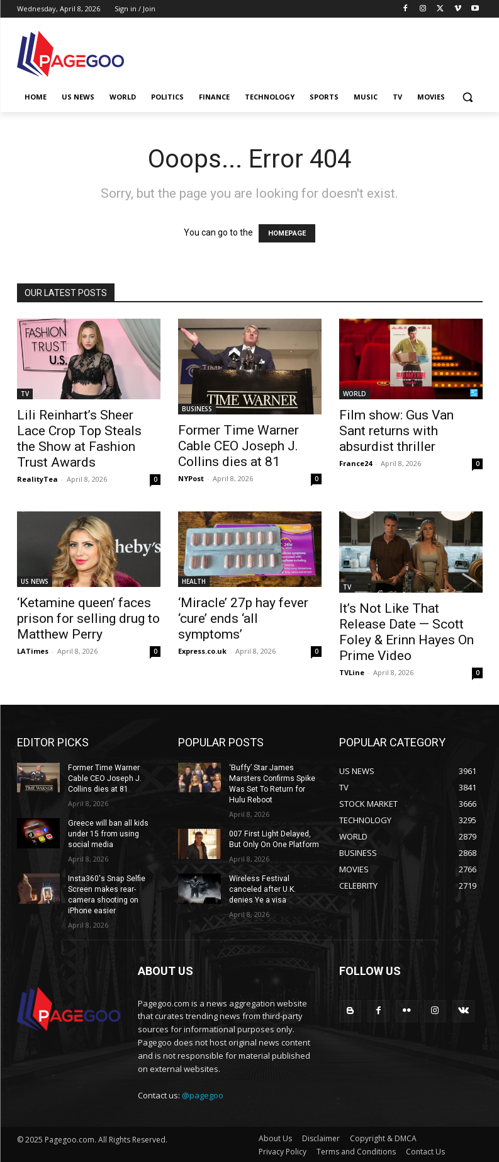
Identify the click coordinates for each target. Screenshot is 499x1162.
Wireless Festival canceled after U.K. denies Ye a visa (275, 888)
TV (25, 393)
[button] (468, 97)
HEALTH (194, 581)
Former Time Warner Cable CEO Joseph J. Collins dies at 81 (238, 446)
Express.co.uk (202, 651)
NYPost (191, 478)
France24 (355, 463)
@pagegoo (202, 1093)
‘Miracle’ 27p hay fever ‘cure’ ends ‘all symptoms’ (243, 618)
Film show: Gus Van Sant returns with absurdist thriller (396, 430)
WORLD (354, 393)
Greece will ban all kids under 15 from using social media (107, 833)
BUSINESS (197, 408)
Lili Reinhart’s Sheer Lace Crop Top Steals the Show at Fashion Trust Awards (79, 438)
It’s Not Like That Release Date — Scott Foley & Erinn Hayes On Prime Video (406, 632)
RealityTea (37, 479)
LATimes (32, 651)
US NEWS (34, 581)
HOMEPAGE (287, 233)
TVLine (351, 672)
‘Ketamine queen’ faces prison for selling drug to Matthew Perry (88, 618)
